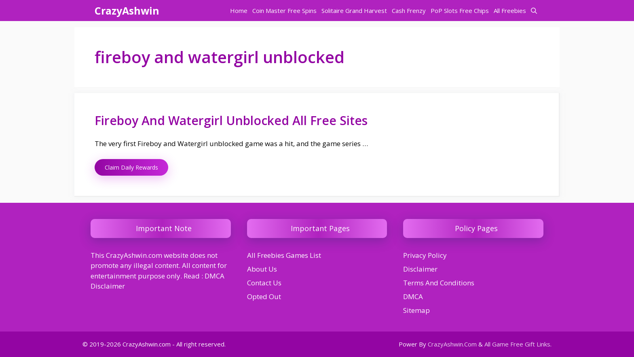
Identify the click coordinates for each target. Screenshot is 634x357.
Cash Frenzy (409, 10)
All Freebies (510, 10)
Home (238, 10)
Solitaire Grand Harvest (354, 10)
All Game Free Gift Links (517, 344)
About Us (262, 269)
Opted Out (264, 296)
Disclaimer (420, 269)
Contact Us (264, 282)
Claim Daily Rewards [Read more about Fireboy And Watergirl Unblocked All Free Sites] (131, 167)
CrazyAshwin (127, 10)
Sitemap (416, 310)
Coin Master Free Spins (284, 10)
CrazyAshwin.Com (452, 344)
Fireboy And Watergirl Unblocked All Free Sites (231, 120)
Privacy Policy (425, 255)
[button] (533, 10)
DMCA (413, 296)
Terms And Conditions (438, 282)
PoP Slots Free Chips (460, 10)
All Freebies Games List (284, 255)
